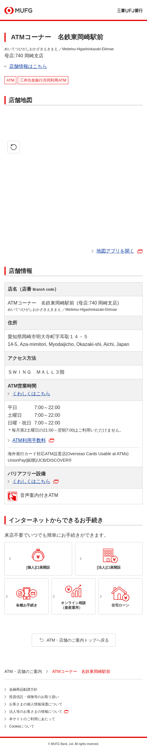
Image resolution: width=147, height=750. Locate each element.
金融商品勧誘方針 (23, 689)
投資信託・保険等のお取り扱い (34, 697)
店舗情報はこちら (28, 66)
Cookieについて (21, 726)
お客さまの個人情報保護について (35, 704)
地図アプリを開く (115, 250)
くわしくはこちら (31, 393)
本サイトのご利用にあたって (32, 719)
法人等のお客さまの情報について (35, 712)
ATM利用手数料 (29, 440)
